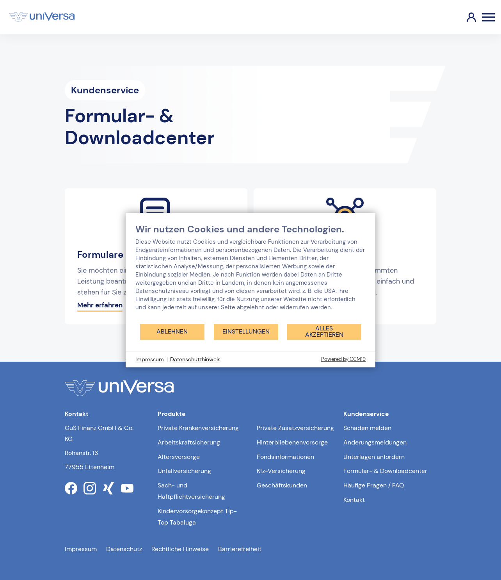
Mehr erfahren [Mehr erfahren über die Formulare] (100, 305)
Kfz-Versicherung (281, 471)
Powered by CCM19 (343, 359)
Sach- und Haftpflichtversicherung (191, 491)
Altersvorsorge (179, 457)
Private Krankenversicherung (198, 428)
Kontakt (354, 500)
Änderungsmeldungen (375, 442)
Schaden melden (367, 428)
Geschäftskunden (282, 485)
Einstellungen (246, 331)
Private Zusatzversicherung (295, 428)
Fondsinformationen (285, 457)
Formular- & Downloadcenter (385, 471)
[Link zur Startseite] (42, 17)
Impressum (81, 549)
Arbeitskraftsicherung (189, 442)
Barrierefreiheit (239, 549)
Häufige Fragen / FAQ (373, 485)
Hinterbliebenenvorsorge (292, 442)
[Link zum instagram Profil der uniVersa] (90, 488)
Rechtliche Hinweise (180, 549)
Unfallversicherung (184, 471)
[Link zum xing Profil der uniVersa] (108, 488)
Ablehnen (172, 331)
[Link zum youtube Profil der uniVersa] (127, 488)
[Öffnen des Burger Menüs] (488, 17)
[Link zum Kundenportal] (465, 17)
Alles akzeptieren (324, 331)
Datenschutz (124, 549)
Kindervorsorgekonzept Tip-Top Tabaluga (197, 516)
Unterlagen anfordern (374, 457)
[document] (250, 273)
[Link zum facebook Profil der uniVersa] (71, 488)
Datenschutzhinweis (195, 359)
